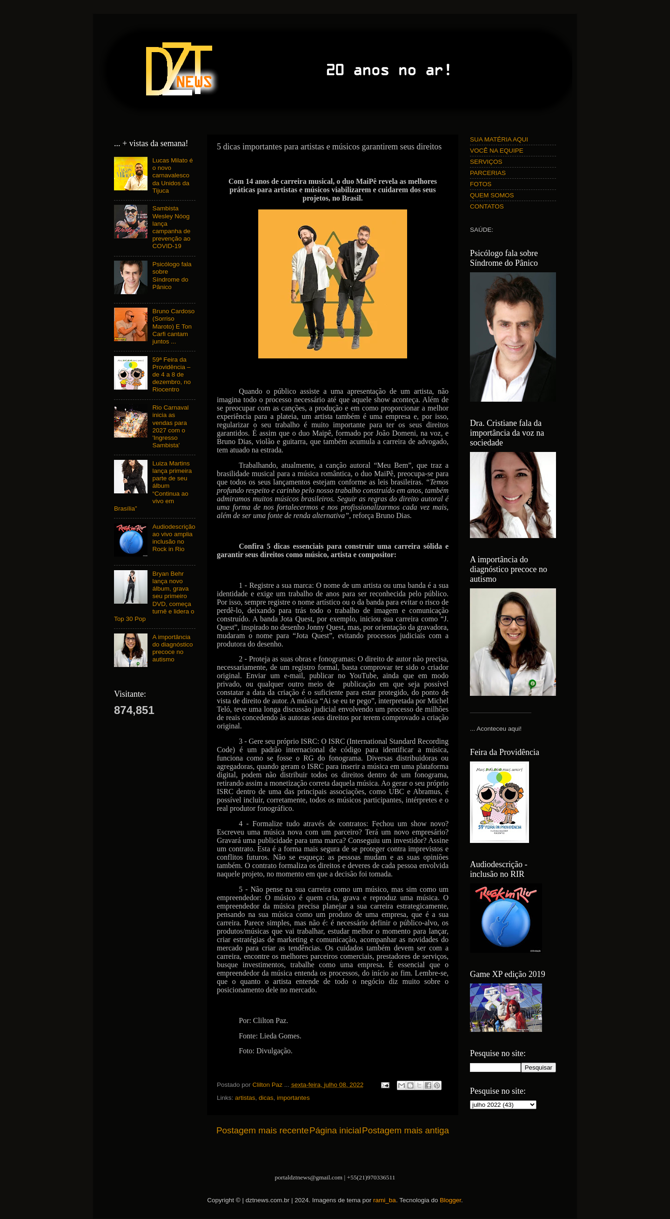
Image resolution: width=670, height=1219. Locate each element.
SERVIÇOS (486, 161)
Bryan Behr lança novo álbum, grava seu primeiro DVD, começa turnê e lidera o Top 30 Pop (154, 596)
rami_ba (384, 1200)
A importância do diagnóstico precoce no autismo (172, 648)
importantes (293, 1097)
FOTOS (480, 184)
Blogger (450, 1200)
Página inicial (335, 1130)
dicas (266, 1097)
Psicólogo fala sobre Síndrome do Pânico (171, 275)
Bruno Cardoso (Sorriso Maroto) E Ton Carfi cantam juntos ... (173, 326)
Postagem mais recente (262, 1130)
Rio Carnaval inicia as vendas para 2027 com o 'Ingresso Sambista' (170, 426)
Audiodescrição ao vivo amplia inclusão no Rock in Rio (173, 538)
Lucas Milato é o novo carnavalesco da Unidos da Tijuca (172, 175)
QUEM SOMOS (492, 195)
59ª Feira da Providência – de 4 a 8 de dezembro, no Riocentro (171, 374)
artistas (245, 1097)
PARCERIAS (488, 172)
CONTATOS (487, 206)
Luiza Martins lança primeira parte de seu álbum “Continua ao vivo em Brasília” (153, 486)
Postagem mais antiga (405, 1130)
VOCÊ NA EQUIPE (496, 150)
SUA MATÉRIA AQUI (499, 139)
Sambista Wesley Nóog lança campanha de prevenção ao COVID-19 (171, 227)
